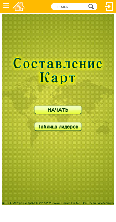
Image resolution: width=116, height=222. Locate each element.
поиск (92, 6)
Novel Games (18, 6)
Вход (109, 6)
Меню (6, 6)
